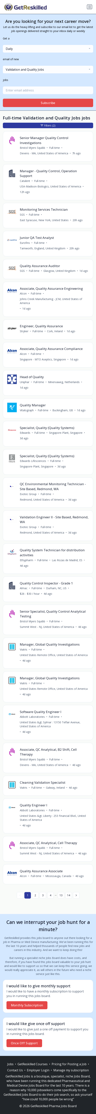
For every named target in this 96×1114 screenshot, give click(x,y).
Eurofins (25, 243)
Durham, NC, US (56, 588)
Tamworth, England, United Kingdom (42, 248)
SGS (22, 214)
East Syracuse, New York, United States (44, 220)
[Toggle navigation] (89, 6)
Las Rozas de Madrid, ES (67, 560)
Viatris (23, 649)
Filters (48, 125)
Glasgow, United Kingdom (59, 271)
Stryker (24, 331)
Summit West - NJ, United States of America (47, 627)
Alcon (23, 293)
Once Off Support (24, 1043)
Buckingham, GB (62, 410)
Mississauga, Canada (58, 876)
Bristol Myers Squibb (32, 148)
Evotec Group (28, 494)
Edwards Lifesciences (33, 461)
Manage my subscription (71, 1070)
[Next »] (76, 895)
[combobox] (48, 49)
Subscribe (48, 103)
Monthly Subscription (27, 1005)
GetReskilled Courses (33, 1064)
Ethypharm (26, 560)
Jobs (10, 1064)
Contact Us (15, 1070)
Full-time (54, 148)
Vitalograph (27, 410)
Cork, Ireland (55, 331)
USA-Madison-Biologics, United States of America (50, 186)
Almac (23, 588)
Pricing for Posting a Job (69, 1064)
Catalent (25, 181)
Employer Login (38, 1070)
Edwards (25, 433)
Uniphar (24, 382)
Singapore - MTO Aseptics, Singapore (43, 359)
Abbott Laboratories (32, 717)
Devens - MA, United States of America (44, 153)
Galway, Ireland (55, 787)
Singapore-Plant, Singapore (65, 433)
